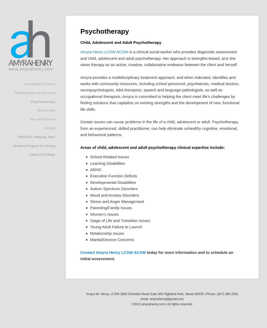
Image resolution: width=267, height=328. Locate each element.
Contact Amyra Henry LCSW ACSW (113, 252)
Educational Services (39, 84)
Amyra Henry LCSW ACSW (104, 52)
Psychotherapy (43, 102)
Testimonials (46, 110)
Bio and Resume (42, 119)
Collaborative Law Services (34, 93)
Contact (49, 128)
